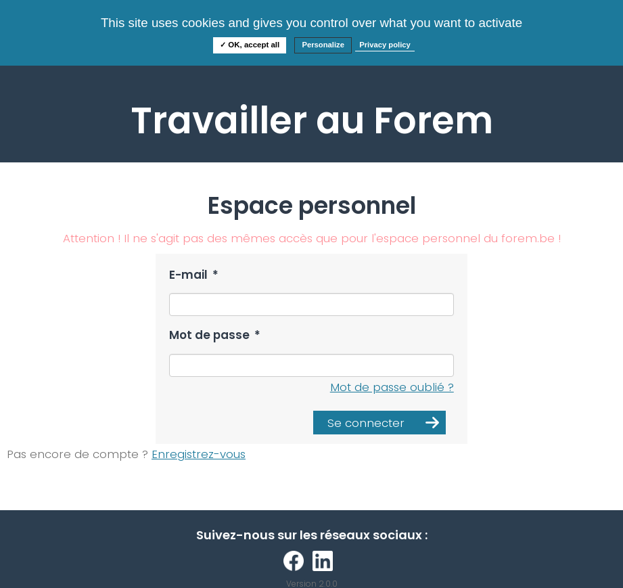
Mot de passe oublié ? (392, 387)
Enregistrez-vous (199, 454)
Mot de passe (214, 335)
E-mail (193, 275)
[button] (379, 422)
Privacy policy (385, 45)
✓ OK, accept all (249, 45)
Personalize (323, 45)
